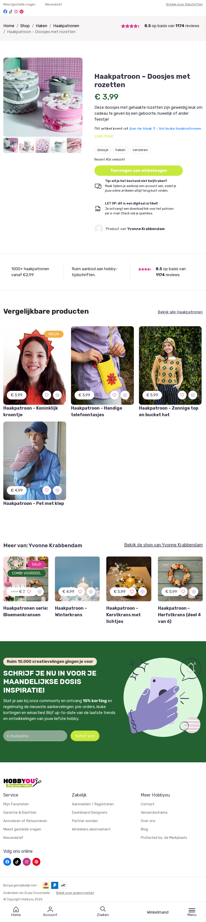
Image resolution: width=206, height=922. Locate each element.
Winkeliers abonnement (91, 829)
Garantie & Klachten (20, 812)
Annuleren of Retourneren (25, 821)
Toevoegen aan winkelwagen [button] (138, 170)
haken (120, 150)
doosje (102, 150)
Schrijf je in (85, 736)
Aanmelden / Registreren (93, 804)
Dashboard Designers (89, 812)
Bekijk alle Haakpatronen (180, 312)
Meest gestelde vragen (22, 829)
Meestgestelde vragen (19, 4)
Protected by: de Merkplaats (164, 838)
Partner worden (85, 821)
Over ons (148, 821)
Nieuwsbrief (53, 4)
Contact (147, 804)
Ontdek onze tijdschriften (184, 4)
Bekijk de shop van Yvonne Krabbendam (163, 544)
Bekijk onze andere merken (75, 893)
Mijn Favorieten (16, 804)
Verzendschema (154, 812)
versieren (140, 150)
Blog (144, 829)
